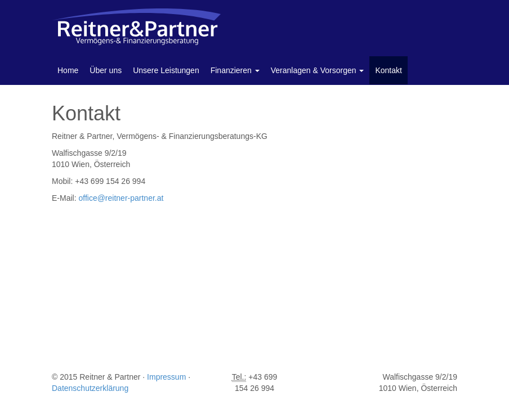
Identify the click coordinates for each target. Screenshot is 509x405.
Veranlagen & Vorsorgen (317, 70)
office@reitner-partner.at (120, 198)
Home (67, 70)
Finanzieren (235, 70)
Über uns (106, 70)
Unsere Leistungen (166, 70)
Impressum (166, 376)
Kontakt (388, 70)
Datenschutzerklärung (90, 388)
